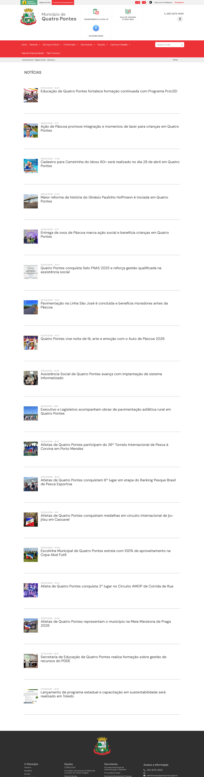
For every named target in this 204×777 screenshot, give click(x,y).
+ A (137, 2)
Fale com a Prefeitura (163, 2)
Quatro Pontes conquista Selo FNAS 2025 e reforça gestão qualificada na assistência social (101, 258)
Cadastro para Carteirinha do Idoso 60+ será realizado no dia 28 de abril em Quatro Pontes (110, 152)
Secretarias (88, 32)
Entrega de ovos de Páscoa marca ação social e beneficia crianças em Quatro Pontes (105, 222)
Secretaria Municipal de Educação (118, 771)
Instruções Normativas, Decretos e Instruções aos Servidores (79, 772)
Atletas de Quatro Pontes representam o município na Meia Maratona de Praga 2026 (106, 611)
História (27, 755)
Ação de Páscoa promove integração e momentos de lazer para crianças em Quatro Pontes (110, 116)
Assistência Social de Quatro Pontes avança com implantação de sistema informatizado (101, 364)
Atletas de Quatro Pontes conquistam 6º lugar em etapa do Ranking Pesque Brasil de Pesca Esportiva (108, 470)
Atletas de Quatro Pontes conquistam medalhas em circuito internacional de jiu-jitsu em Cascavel (107, 505)
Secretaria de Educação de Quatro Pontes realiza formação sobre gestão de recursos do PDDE (103, 647)
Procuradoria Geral (112, 761)
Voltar (175, 48)
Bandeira (28, 759)
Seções (103, 32)
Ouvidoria (179, 2)
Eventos (27, 775)
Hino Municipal (30, 765)
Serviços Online (52, 32)
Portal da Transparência (63, 2)
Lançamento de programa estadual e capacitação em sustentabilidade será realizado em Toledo (103, 682)
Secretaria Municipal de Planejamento (120, 767)
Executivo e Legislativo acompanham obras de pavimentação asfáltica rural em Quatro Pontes (106, 399)
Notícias (35, 32)
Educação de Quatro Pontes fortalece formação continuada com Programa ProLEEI (109, 79)
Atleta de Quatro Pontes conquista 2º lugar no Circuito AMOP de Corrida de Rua (107, 574)
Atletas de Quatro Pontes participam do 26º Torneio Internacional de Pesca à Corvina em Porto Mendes (104, 434)
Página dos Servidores (73, 767)
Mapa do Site (44, 2)
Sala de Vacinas (70, 764)
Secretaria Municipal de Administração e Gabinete (115, 756)
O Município (70, 32)
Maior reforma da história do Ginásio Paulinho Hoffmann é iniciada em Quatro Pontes (104, 187)
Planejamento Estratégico (35, 769)
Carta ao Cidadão (120, 32)
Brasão (27, 762)
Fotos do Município (32, 772)
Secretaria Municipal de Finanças (118, 764)
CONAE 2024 (69, 755)
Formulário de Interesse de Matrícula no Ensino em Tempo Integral (79, 760)
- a (144, 2)
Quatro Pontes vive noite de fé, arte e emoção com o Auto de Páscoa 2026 (103, 326)
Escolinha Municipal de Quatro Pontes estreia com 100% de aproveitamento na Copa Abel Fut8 (106, 541)
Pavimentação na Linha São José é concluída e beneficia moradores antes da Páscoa (104, 293)
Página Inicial (40, 48)
